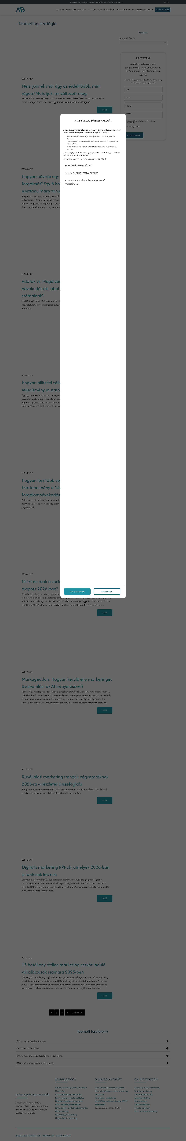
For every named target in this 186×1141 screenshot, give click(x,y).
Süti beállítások (107, 591)
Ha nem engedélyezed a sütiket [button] (81, 173)
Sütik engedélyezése (77, 591)
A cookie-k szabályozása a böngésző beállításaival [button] (85, 182)
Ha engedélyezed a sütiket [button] (79, 165)
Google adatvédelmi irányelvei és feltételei (92, 159)
